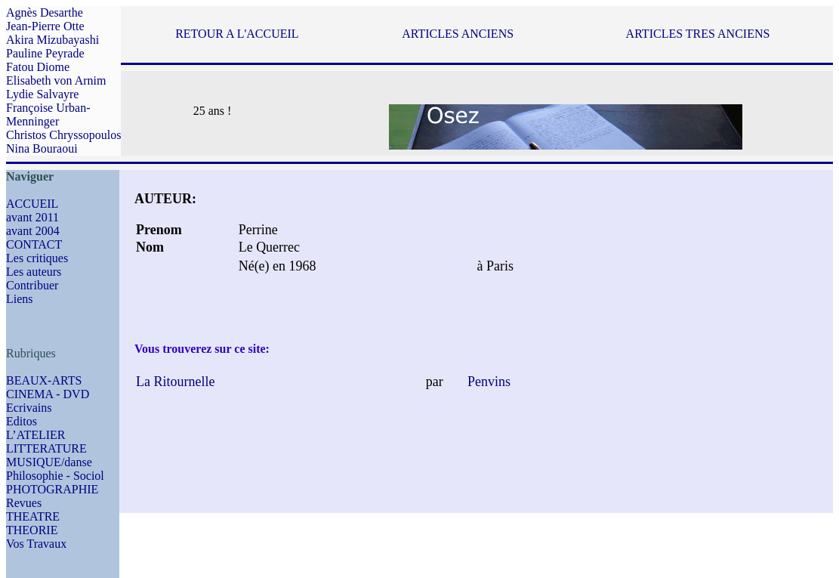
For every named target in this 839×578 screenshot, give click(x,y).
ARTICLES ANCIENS (458, 33)
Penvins (487, 381)
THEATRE (33, 516)
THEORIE (31, 530)
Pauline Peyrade (45, 53)
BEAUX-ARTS (44, 380)
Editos (21, 421)
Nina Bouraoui (42, 148)
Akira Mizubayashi (52, 39)
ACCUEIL (32, 203)
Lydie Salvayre (42, 94)
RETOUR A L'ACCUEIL (236, 33)
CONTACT (34, 244)
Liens (19, 298)
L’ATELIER (36, 434)
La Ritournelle (175, 381)
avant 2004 (33, 230)
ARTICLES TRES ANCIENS (698, 33)
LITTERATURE (46, 448)
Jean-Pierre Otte (45, 26)
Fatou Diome (37, 66)
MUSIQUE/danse (49, 462)
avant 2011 (32, 217)
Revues (24, 502)
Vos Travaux (36, 543)
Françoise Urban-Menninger (48, 114)
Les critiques (37, 258)
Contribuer (32, 285)
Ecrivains (28, 407)
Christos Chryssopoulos (63, 134)
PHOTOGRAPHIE (52, 489)
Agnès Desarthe (44, 12)
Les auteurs (33, 271)
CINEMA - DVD (47, 394)
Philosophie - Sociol (55, 475)
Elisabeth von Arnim (56, 80)
